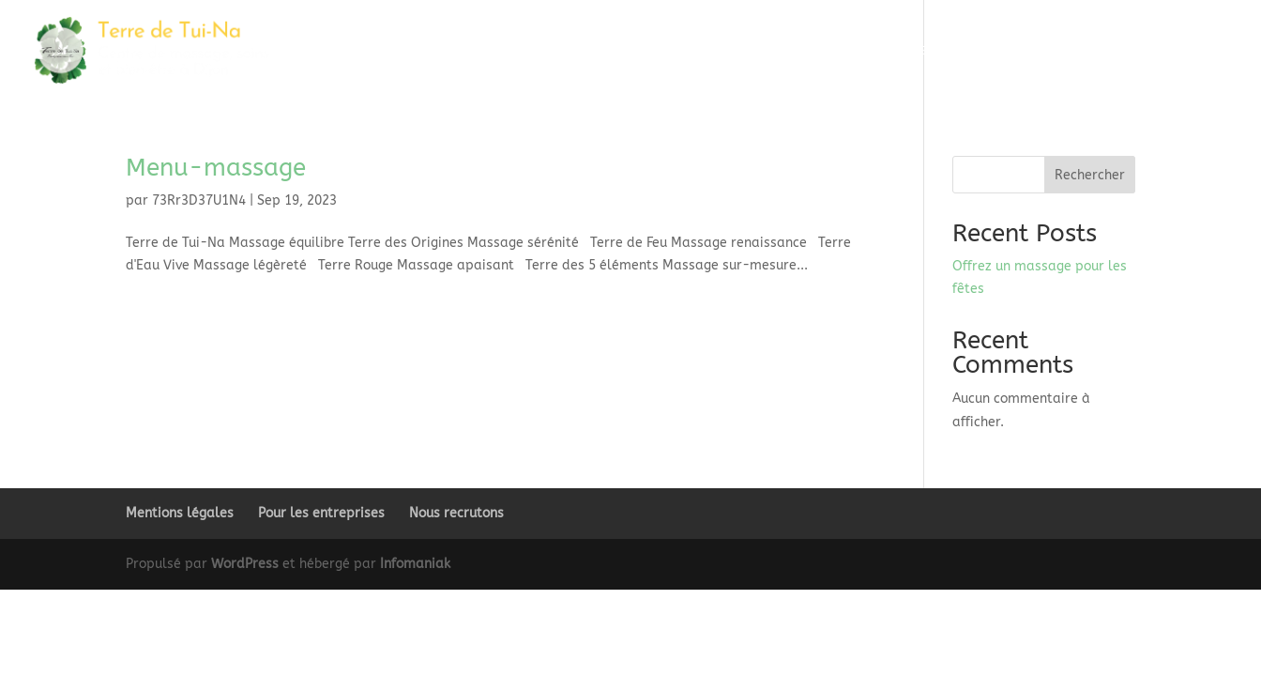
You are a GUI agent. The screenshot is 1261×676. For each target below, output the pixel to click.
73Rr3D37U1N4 (199, 200)
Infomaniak (415, 564)
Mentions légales (180, 513)
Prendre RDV (1196, 50)
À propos (1092, 50)
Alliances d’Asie (881, 50)
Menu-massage (216, 167)
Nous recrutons (456, 513)
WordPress (245, 564)
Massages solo (581, 50)
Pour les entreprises (321, 513)
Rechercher (1090, 175)
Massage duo (685, 50)
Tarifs (1025, 50)
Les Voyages (780, 50)
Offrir (967, 50)
